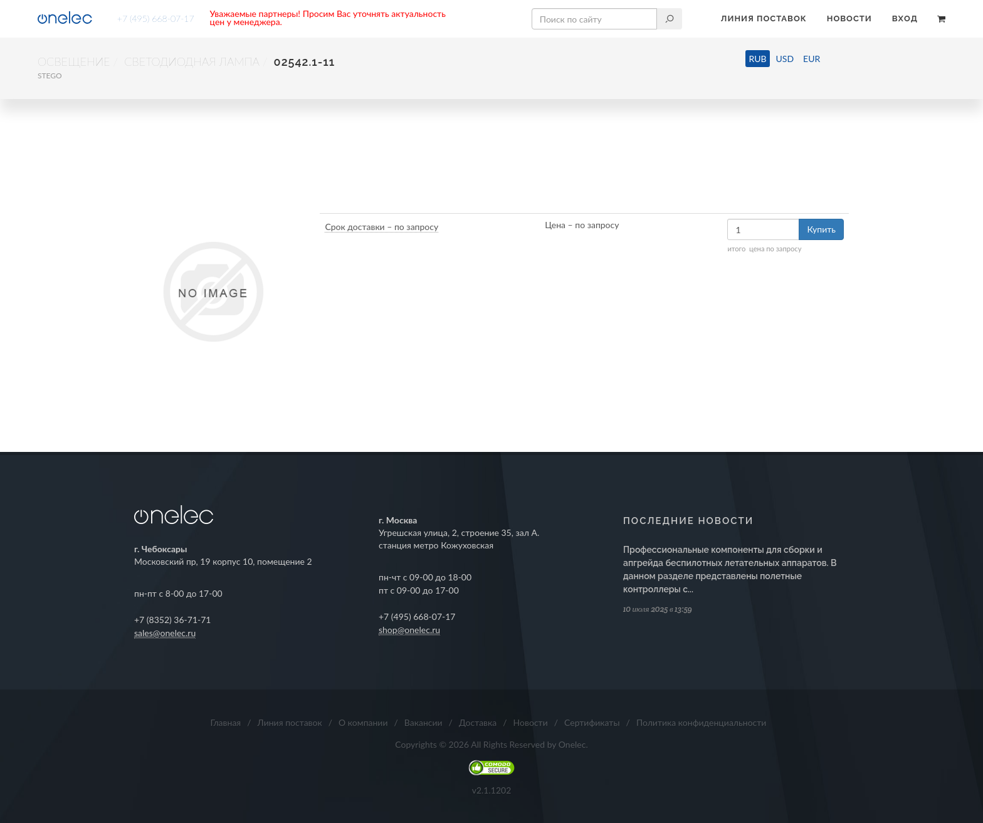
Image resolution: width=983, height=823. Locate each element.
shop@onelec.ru (409, 629)
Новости (849, 18)
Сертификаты (592, 722)
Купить (821, 229)
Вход (905, 18)
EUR (811, 58)
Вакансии (423, 722)
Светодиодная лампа (192, 61)
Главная (226, 722)
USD (785, 58)
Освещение (74, 61)
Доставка (478, 722)
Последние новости (688, 521)
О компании (363, 722)
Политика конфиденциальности (701, 722)
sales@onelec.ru (165, 632)
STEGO (50, 75)
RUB (757, 58)
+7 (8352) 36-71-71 (172, 619)
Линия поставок (764, 18)
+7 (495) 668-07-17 (155, 18)
